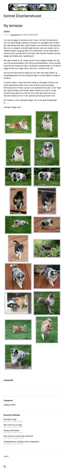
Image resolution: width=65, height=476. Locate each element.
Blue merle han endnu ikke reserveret (18, 437)
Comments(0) (8, 380)
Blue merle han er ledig (13, 426)
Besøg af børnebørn (13, 431)
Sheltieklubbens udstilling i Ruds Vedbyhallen (21, 443)
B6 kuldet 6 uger (13, 420)
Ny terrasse (13, 26)
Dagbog (7, 31)
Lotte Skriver (15, 35)
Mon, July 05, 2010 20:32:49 (28, 35)
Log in (6, 456)
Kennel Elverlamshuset (22, 16)
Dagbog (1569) (9, 405)
